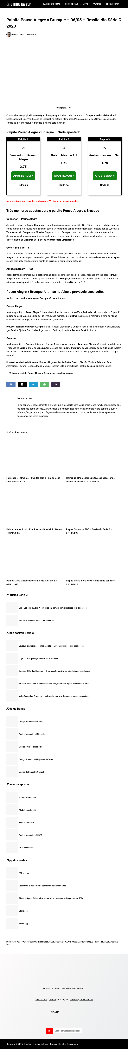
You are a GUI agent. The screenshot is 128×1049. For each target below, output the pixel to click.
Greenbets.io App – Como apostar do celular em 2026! (43, 886)
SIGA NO (55, 1012)
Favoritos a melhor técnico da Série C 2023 (37, 620)
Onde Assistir (114, 4)
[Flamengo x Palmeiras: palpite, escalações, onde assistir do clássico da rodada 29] (94, 454)
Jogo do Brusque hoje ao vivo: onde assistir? (38, 658)
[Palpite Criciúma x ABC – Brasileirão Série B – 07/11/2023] (94, 506)
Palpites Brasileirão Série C (50, 942)
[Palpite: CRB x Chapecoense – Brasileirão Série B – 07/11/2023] (34, 557)
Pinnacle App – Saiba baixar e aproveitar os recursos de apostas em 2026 (51, 898)
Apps (87, 4)
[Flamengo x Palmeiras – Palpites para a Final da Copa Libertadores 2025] (34, 454)
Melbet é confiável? (27, 810)
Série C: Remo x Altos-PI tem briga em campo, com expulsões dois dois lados (53, 608)
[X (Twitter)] (22, 384)
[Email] (55, 384)
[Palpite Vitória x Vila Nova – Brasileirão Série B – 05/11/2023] (94, 557)
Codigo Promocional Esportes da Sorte (36, 759)
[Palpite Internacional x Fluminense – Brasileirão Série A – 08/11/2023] (34, 506)
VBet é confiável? (26, 848)
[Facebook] (11, 384)
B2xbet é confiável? (27, 797)
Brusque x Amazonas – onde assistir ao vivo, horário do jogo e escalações (51, 646)
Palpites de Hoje (29, 942)
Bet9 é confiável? (26, 822)
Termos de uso (86, 999)
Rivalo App (23, 923)
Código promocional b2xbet (31, 722)
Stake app (23, 911)
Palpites (99, 4)
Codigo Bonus (73, 4)
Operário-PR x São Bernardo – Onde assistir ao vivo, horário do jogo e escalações (54, 671)
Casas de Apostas (53, 4)
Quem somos (41, 999)
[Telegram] (33, 384)
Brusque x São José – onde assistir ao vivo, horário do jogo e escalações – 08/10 (54, 684)
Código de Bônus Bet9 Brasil (31, 772)
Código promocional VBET (30, 835)
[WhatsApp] (44, 384)
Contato (52, 999)
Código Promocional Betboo (31, 747)
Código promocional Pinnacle (32, 734)
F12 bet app (24, 873)
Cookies (74, 999)
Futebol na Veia (13, 942)
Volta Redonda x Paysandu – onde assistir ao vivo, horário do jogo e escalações (53, 696)
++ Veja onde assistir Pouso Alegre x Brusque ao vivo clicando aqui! (40, 373)
